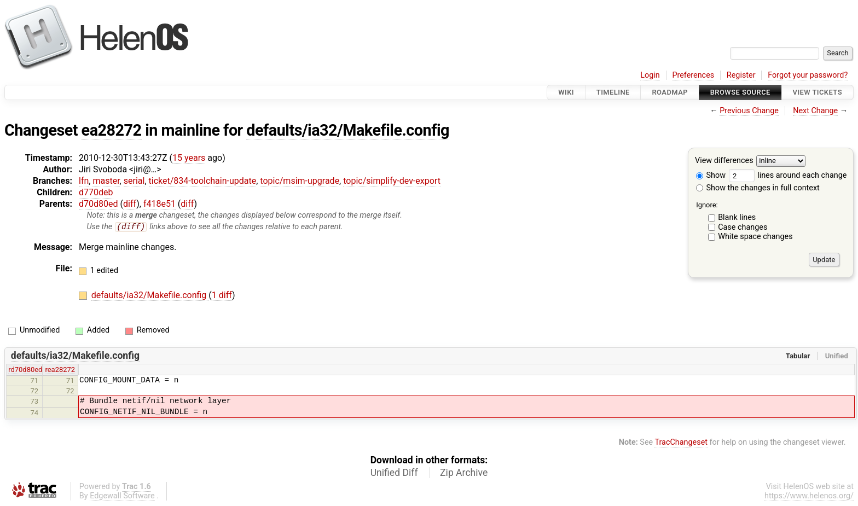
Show (711, 175)
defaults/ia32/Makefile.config (347, 130)
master (105, 181)
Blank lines (737, 217)
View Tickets (817, 92)
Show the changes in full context (758, 188)
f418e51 (159, 204)
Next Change (815, 110)
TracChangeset (681, 442)
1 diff (222, 295)
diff (129, 204)
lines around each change (788, 175)
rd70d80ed (25, 370)
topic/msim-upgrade (299, 181)
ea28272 (112, 130)
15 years (188, 158)
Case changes (742, 227)
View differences (724, 161)
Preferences (693, 75)
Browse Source (740, 92)
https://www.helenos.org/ (809, 496)
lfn (84, 181)
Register (741, 75)
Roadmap (670, 92)
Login (650, 75)
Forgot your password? (808, 75)
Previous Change (749, 110)
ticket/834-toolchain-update (203, 181)
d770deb (96, 192)
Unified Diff (394, 473)
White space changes (755, 236)
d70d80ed (98, 204)
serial (134, 181)
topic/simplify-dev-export (391, 181)
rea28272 (60, 370)
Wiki (566, 92)
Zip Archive (464, 473)
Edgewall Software (122, 496)
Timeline (613, 92)
